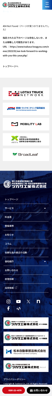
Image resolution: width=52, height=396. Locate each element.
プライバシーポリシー (14, 379)
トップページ (11, 199)
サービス (9, 208)
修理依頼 (9, 279)
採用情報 (11, 287)
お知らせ (9, 234)
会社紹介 (9, 261)
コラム (8, 243)
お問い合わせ (11, 270)
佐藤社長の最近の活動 (16, 252)
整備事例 (9, 225)
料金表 (8, 217)
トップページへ (10, 66)
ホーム (6, 11)
